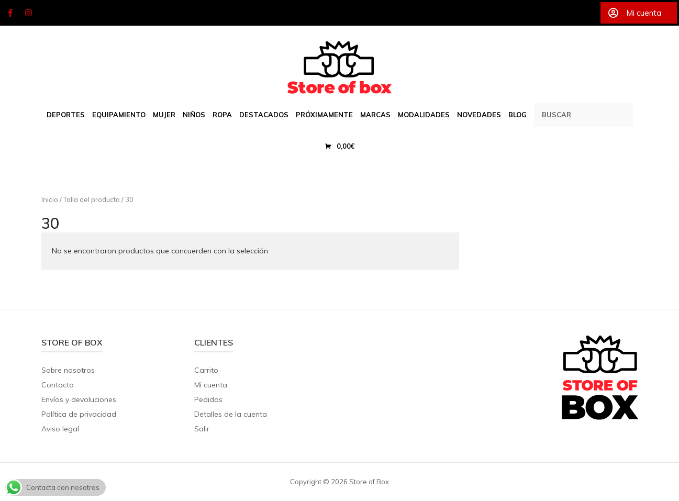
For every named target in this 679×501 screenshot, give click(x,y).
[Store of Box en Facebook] (10, 13)
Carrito (206, 370)
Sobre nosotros (68, 370)
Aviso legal (60, 428)
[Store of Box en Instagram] (29, 13)
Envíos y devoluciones (78, 399)
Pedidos (208, 399)
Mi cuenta (210, 384)
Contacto (57, 384)
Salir (201, 428)
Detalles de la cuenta (230, 414)
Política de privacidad (78, 414)
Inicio (49, 199)
